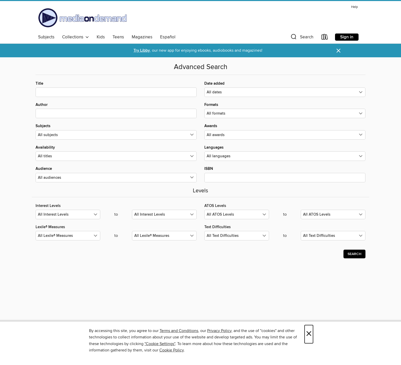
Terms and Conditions (179, 330)
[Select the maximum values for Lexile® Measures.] (164, 235)
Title (116, 89)
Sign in (346, 37)
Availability (116, 153)
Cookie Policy (171, 350)
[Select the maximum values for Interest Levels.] (164, 214)
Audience (116, 174)
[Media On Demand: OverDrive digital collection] (82, 17)
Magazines (142, 37)
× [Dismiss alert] (338, 51)
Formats (284, 110)
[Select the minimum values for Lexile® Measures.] (68, 235)
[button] (301, 38)
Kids (101, 37)
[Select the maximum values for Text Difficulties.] (333, 235)
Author (116, 110)
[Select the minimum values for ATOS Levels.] (236, 214)
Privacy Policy (219, 330)
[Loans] (324, 38)
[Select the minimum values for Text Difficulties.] (236, 235)
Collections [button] (75, 37)
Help (354, 7)
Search (354, 254)
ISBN (284, 174)
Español (167, 37)
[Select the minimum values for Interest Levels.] (68, 214)
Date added (284, 89)
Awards (284, 131)
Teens (118, 37)
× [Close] (309, 334)
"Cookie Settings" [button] (159, 343)
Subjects (46, 37)
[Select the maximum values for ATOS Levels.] (333, 214)
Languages (284, 153)
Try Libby (141, 50)
